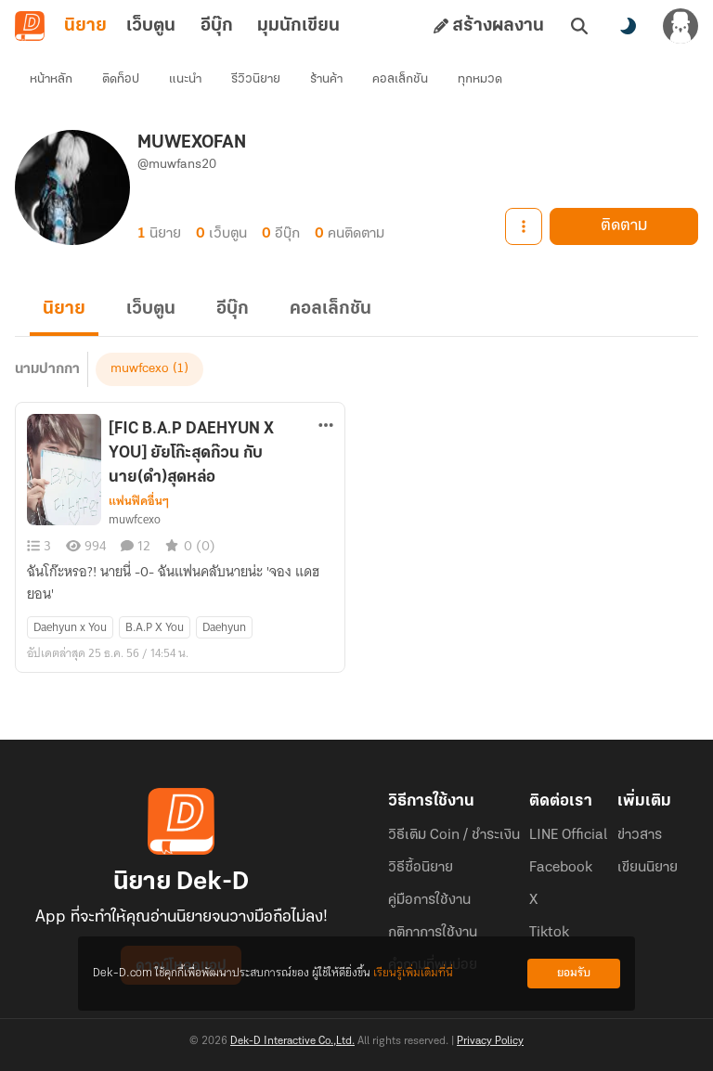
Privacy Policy (490, 1041)
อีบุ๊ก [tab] (217, 26)
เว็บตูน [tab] (150, 26)
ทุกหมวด (480, 79)
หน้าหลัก (51, 79)
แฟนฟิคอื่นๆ (139, 501)
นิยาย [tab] (85, 26)
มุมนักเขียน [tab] (298, 26)
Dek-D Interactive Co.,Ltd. (292, 1041)
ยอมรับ (573, 973)
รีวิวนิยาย (255, 79)
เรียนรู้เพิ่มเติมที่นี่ (413, 973)
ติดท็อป (120, 79)
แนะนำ (185, 79)
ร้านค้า (326, 79)
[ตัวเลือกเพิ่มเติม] (326, 425)
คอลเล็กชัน (400, 79)
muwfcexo (139, 369)
